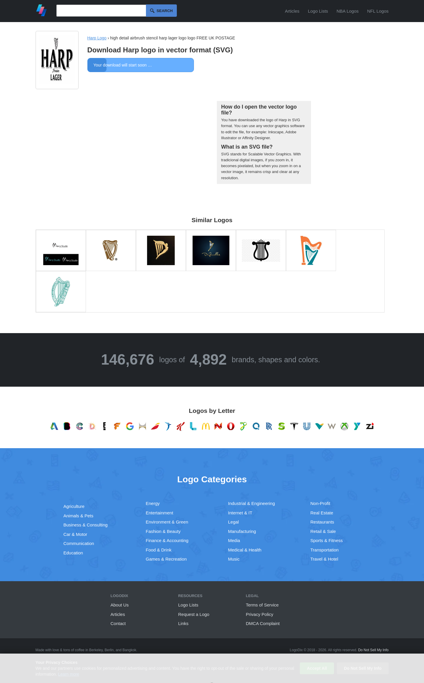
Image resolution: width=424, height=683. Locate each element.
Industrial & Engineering (251, 503)
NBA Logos (348, 11)
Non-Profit (320, 503)
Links (183, 623)
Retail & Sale (323, 531)
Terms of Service (262, 604)
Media (234, 540)
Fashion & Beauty (163, 531)
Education (73, 552)
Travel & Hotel (324, 558)
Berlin (109, 650)
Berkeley (96, 650)
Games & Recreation (166, 558)
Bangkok (129, 650)
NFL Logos (378, 11)
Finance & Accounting (167, 540)
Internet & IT (240, 512)
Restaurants (322, 521)
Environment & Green (167, 521)
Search (165, 11)
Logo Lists (318, 11)
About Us (120, 604)
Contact (118, 623)
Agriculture (74, 506)
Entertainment (159, 512)
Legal (233, 521)
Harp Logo (97, 38)
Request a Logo (193, 614)
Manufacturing (242, 531)
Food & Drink (159, 549)
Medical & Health (244, 549)
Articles (292, 11)
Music (234, 558)
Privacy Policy (259, 614)
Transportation (324, 549)
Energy (153, 503)
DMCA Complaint (263, 623)
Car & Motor (75, 534)
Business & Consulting (86, 524)
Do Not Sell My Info (373, 650)
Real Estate (321, 512)
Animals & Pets (79, 515)
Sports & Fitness (326, 540)
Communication (79, 543)
